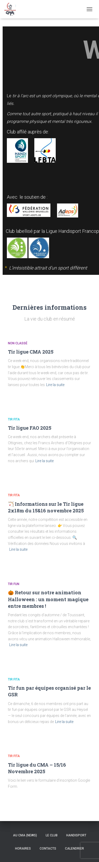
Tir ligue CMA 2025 (30, 352)
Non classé (17, 343)
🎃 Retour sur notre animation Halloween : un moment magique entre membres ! (48, 599)
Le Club (52, 835)
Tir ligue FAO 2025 (29, 428)
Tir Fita (14, 419)
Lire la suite (55, 385)
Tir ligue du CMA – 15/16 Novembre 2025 (37, 768)
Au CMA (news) (25, 835)
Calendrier (74, 848)
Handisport (76, 835)
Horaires (23, 848)
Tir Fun (13, 584)
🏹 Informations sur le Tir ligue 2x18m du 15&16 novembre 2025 (46, 507)
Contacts (48, 848)
